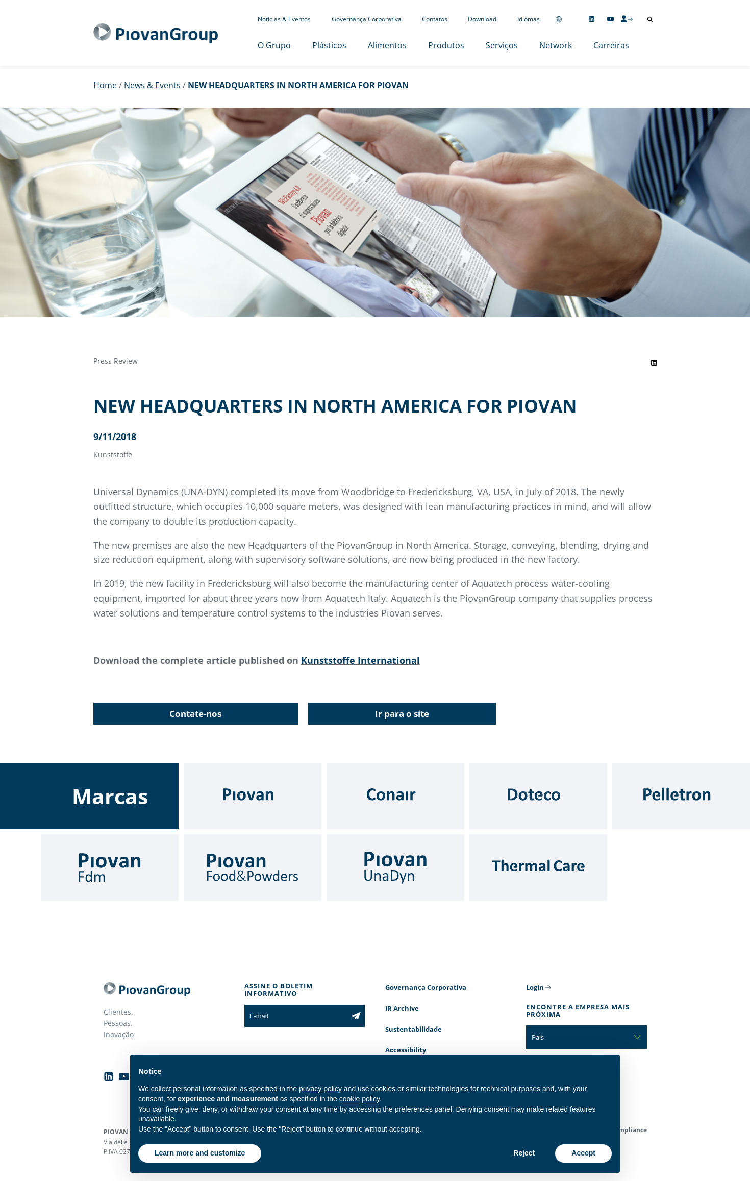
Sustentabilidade (413, 1029)
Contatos (434, 19)
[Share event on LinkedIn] (654, 362)
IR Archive (402, 1008)
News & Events (152, 85)
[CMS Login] (626, 19)
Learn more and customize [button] (200, 1153)
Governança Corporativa (367, 19)
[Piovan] (252, 796)
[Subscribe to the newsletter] (356, 1016)
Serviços (502, 45)
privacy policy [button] (320, 1089)
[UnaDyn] (395, 867)
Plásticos (329, 45)
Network (555, 45)
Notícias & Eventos (284, 19)
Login (535, 987)
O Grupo (274, 45)
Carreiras (611, 45)
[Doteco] (538, 796)
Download (482, 19)
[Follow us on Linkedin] (591, 19)
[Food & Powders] (252, 867)
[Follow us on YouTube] (610, 19)
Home (105, 85)
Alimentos (387, 45)
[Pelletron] (681, 796)
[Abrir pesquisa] (650, 19)
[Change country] (559, 19)
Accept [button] (583, 1153)
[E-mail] (295, 1016)
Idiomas (528, 19)
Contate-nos (195, 714)
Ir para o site (402, 714)
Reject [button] (524, 1153)
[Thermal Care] (538, 867)
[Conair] (395, 796)
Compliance (629, 1129)
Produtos (446, 45)
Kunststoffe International (360, 660)
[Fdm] (110, 867)
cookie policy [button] (359, 1099)
